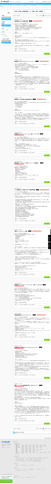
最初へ (37, 15)
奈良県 (37, 449)
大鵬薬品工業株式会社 (18, 132)
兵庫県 (34, 449)
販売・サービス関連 (22, 457)
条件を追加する (6, 42)
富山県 (26, 447)
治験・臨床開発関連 (24, 5)
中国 (16, 450)
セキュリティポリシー (22, 477)
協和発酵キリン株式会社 (18, 19)
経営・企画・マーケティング (20, 458)
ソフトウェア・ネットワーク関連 (31, 457)
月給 (6, 29)
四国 (16, 451)
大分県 (37, 452)
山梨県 (37, 447)
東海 (16, 448)
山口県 (37, 450)
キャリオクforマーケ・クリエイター (40, 469)
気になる (47, 53)
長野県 (41, 447)
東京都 (11, 5)
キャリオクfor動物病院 (30, 469)
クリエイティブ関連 (45, 457)
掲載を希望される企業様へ (47, 1)
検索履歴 (49, 246)
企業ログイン (34, 477)
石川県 (30, 447)
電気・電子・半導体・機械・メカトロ (40, 458)
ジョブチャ (25, 470)
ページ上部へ (48, 438)
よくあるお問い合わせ (23, 465)
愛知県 (30, 448)
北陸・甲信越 (18, 447)
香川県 (26, 451)
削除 (10, 40)
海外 (22, 453)
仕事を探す (19, 1)
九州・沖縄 (17, 452)
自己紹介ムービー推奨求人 (5, 476)
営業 (16, 457)
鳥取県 (23, 450)
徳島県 (23, 451)
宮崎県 (41, 452)
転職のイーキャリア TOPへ (6, 447)
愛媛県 (30, 451)
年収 (3, 29)
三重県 (34, 448)
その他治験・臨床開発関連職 (32, 5)
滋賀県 (23, 449)
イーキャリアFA (18, 469)
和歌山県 (41, 449)
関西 (16, 449)
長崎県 (30, 452)
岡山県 (30, 450)
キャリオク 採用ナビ (19, 470)
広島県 (34, 450)
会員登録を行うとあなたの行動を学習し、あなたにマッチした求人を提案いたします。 (25, 3)
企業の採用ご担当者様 (28, 477)
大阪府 (30, 449)
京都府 (26, 449)
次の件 (46, 15)
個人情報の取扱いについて (15, 477)
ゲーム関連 (39, 457)
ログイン (38, 1)
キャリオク (23, 469)
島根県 (26, 450)
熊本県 (34, 452)
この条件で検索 (7, 481)
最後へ (49, 15)
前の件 (41, 15)
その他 (17, 453)
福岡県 (23, 452)
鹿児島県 (45, 452)
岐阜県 (23, 448)
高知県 (34, 451)
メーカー (38, 5)
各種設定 (17, 465)
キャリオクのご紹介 (31, 465)
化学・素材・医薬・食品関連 (16, 5)
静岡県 (26, 448)
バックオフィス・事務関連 (29, 458)
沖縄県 (49, 452)
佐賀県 (26, 452)
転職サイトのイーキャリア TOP (4, 5)
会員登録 (31, 1)
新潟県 (23, 447)
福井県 (34, 447)
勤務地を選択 (7, 25)
